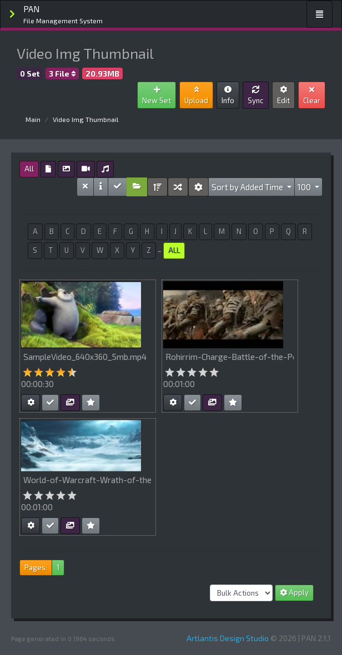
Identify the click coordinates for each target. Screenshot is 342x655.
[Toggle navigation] (319, 14)
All (29, 168)
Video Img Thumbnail (86, 119)
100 (305, 187)
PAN (63, 15)
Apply (294, 592)
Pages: (35, 567)
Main (33, 119)
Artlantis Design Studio (228, 638)
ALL (174, 250)
